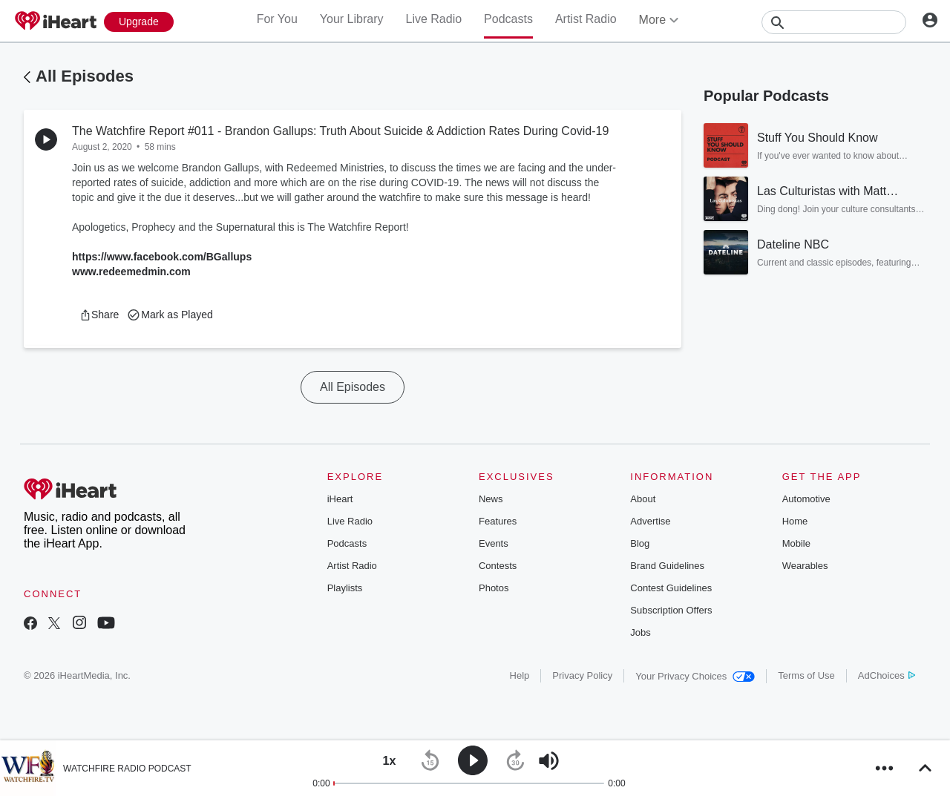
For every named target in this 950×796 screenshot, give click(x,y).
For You (277, 19)
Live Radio (433, 19)
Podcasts (508, 19)
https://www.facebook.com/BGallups (162, 257)
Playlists (345, 587)
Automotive (806, 498)
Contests (498, 565)
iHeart (340, 498)
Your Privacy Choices (695, 676)
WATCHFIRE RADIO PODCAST (127, 768)
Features (498, 521)
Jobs (640, 632)
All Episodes (85, 76)
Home (795, 521)
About (642, 498)
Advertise (650, 521)
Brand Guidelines (667, 565)
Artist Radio (586, 19)
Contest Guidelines (671, 587)
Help (520, 675)
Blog (639, 543)
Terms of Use (806, 675)
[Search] (833, 22)
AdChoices (886, 675)
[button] (99, 314)
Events (493, 543)
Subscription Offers (671, 610)
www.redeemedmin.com (131, 271)
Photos (493, 587)
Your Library (352, 19)
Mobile (796, 543)
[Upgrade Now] (139, 22)
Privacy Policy (582, 675)
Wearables (805, 565)
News (491, 498)
